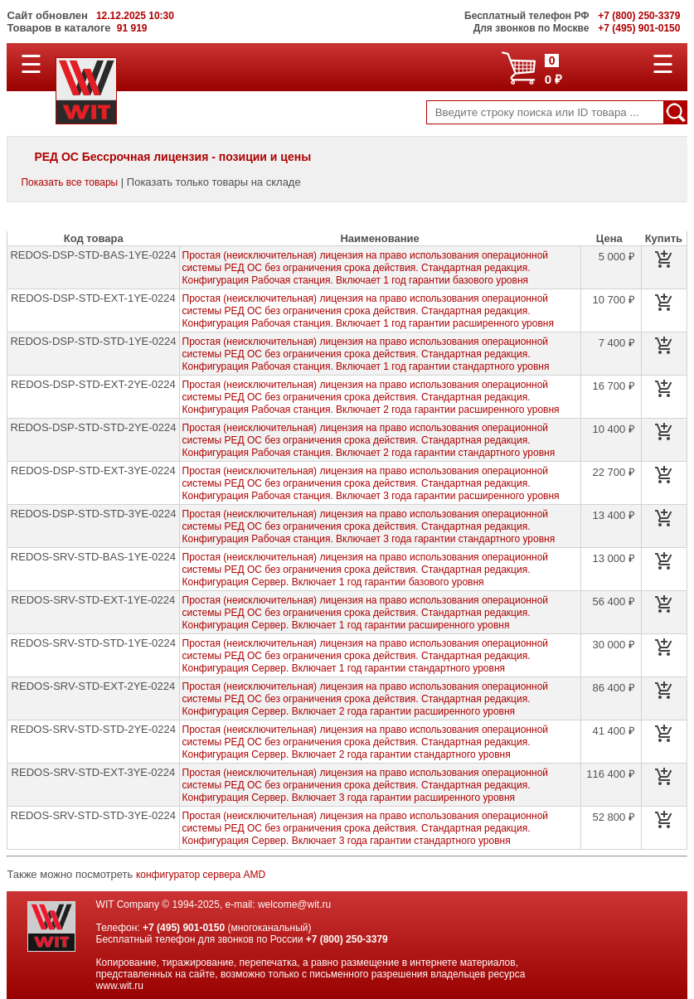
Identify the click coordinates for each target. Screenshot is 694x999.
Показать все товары (69, 182)
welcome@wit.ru (294, 904)
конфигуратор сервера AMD (200, 874)
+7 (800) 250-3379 (347, 939)
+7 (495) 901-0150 (184, 928)
